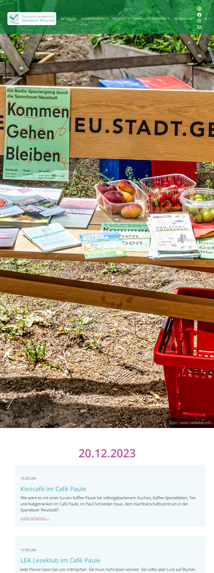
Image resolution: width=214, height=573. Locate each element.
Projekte (119, 19)
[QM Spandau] (31, 18)
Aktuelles (68, 19)
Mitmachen (183, 19)
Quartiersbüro (93, 19)
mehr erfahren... (34, 518)
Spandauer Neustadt (150, 19)
